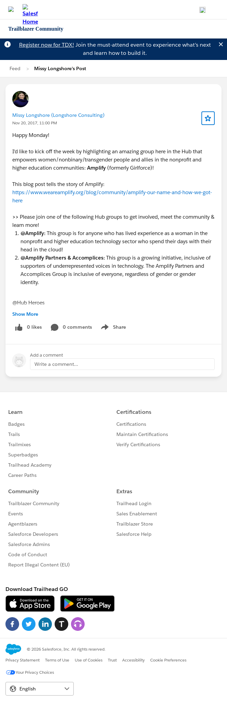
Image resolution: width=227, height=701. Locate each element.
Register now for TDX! (46, 44)
